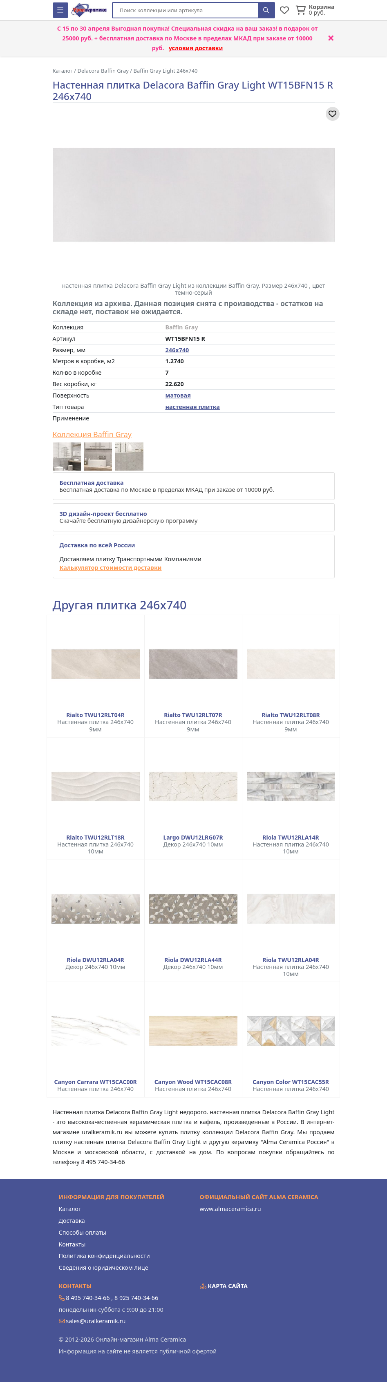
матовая (178, 395)
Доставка (72, 1220)
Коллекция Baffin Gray (92, 434)
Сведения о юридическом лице (103, 1267)
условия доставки (196, 48)
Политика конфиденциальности (104, 1256)
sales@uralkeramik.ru (95, 1321)
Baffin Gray (182, 327)
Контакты (72, 1244)
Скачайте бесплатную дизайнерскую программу (129, 517)
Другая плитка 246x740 (120, 605)
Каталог (70, 1209)
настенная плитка (193, 407)
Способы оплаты (82, 1232)
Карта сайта (224, 1286)
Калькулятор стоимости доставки (111, 567)
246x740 (177, 350)
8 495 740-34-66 (88, 1298)
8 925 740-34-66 (136, 1298)
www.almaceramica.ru (230, 1209)
